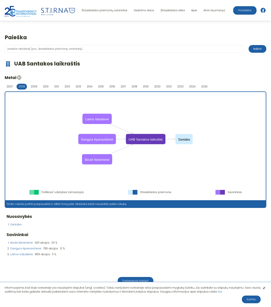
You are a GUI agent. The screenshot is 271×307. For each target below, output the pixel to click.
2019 (145, 86)
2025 (204, 86)
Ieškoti (257, 49)
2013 (78, 86)
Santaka (15, 224)
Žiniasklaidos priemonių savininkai (104, 10)
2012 (67, 86)
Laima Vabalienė (21, 254)
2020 (157, 86)
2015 (101, 86)
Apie (194, 10)
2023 (180, 86)
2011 (56, 86)
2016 (112, 86)
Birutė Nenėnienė (21, 243)
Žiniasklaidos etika (173, 10)
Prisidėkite (244, 10)
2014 (89, 86)
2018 (134, 86)
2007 (10, 86)
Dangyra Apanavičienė (25, 248)
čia (220, 291)
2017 (123, 86)
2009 (34, 86)
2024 (192, 86)
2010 (46, 86)
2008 (21, 86)
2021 (169, 86)
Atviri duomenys (214, 10)
